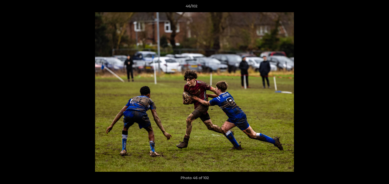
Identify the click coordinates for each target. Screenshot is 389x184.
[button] (368, 7)
